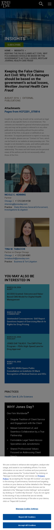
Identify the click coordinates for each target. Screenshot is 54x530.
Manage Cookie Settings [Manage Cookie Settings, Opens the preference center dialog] (27, 511)
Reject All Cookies (27, 519)
